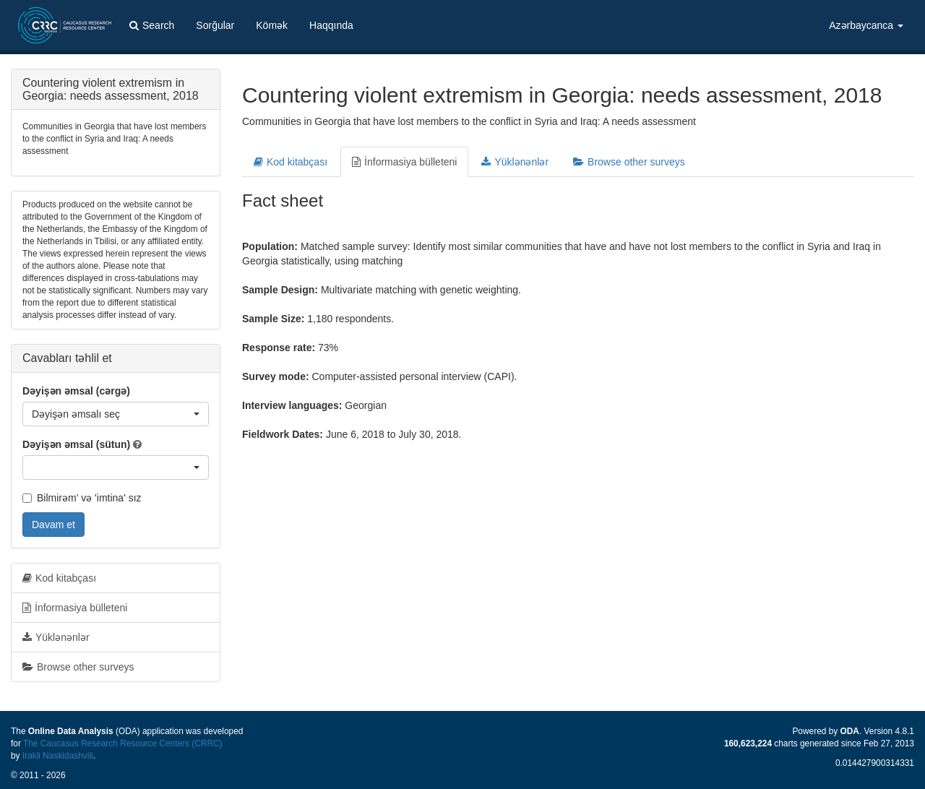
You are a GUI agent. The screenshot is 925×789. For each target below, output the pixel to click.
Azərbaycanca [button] (866, 25)
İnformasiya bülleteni (404, 162)
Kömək (272, 25)
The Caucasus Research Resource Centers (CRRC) (123, 743)
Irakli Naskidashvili (57, 756)
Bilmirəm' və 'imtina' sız (82, 498)
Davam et (53, 524)
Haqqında (331, 25)
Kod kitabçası (290, 162)
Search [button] (151, 25)
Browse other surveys (629, 162)
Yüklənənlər (514, 162)
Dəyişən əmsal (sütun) (76, 444)
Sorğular (215, 25)
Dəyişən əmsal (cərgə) (76, 391)
